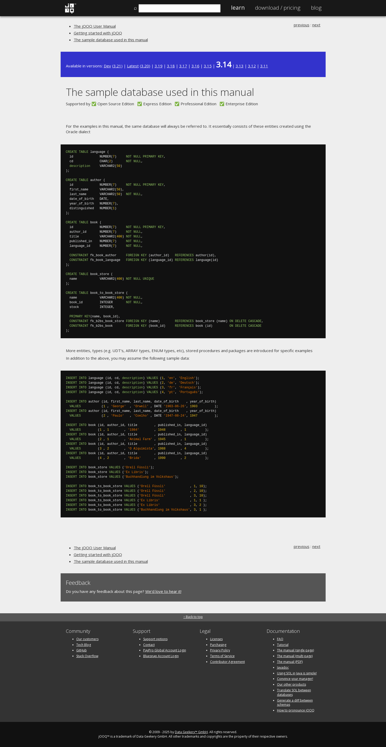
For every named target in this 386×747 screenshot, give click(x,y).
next (316, 24)
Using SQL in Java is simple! (297, 673)
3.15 (208, 65)
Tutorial (283, 645)
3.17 (183, 65)
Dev (107, 65)
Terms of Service (222, 656)
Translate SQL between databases (294, 692)
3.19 (159, 65)
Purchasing (218, 645)
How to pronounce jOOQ (295, 710)
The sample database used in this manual (111, 39)
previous (301, 24)
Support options (155, 639)
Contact (149, 645)
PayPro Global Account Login (164, 650)
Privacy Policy (220, 650)
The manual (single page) (295, 650)
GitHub (81, 650)
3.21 (117, 65)
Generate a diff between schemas (295, 702)
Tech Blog (83, 645)
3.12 (252, 65)
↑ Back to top (193, 617)
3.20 (145, 65)
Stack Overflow (87, 656)
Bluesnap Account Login (161, 656)
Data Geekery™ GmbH (191, 732)
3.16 (195, 65)
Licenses (216, 639)
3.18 (171, 65)
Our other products (291, 684)
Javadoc (283, 667)
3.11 (264, 65)
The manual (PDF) (290, 662)
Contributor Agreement (227, 662)
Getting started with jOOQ (98, 33)
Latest (133, 65)
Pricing (278, 7)
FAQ (280, 639)
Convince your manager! (295, 678)
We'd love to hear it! (163, 591)
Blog (316, 7)
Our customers (87, 639)
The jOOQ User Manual (95, 26)
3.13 (240, 65)
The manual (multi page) (295, 656)
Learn (238, 7)
